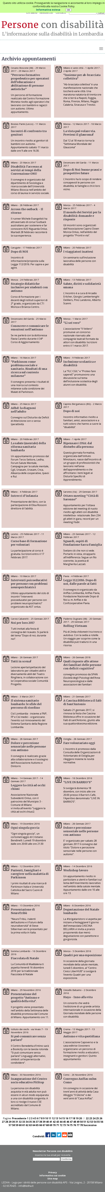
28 (6, 1121)
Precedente (19, 1118)
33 (23, 1121)
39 (44, 1121)
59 (16, 1125)
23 (90, 1118)
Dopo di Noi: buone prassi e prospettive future (82, 171)
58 (13, 1125)
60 (20, 1125)
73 (64, 1125)
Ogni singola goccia (25, 827)
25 (97, 1118)
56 (101, 1121)
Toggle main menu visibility (101, 48)
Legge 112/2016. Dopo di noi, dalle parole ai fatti (80, 581)
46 (67, 1121)
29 (10, 1121)
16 (66, 1118)
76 (74, 1125)
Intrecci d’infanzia (24, 496)
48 (74, 1121)
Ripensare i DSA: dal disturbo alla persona (78, 444)
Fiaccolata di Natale (25, 958)
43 (57, 1121)
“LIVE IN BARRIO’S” (77, 782)
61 (23, 1125)
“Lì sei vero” (72, 323)
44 (61, 1121)
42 (54, 1121)
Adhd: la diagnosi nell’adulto (23, 409)
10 (46, 1118)
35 (30, 1121)
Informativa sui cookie (52, 1175)
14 (60, 1118)
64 (33, 1125)
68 (47, 1125)
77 (78, 1125)
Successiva (90, 1125)
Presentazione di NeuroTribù (23, 911)
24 (94, 1118)
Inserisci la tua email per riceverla (52, 1154)
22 (87, 1118)
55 (98, 1121)
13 (56, 1118)
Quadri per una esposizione (82, 955)
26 (100, 1118)
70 (54, 1125)
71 (57, 1125)
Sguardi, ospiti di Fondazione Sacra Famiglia (82, 542)
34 (27, 1121)
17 (70, 1118)
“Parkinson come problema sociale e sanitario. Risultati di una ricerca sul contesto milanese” (29, 369)
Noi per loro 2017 (23, 623)
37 (37, 1121)
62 (27, 1125)
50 (81, 1121)
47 (71, 1121)
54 (95, 1121)
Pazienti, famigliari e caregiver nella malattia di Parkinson (30, 874)
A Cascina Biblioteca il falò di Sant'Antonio (82, 702)
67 (44, 1125)
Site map (52, 1178)
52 (88, 1121)
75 (71, 1125)
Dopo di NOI (19, 251)
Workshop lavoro (75, 870)
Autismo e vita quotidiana (81, 1036)
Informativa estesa (48, 9)
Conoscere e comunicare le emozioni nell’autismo (30, 327)
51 (84, 1121)
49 (78, 1121)
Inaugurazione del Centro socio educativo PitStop (29, 1080)
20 (80, 1118)
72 (61, 1125)
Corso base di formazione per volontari (29, 542)
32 (20, 1121)
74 (67, 1125)
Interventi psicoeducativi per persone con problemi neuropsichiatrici (29, 583)
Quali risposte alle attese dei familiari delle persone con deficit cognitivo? (82, 665)
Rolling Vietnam (75, 626)
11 (49, 1118)
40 (47, 1121)
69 (50, 1125)
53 (91, 1121)
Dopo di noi (71, 411)
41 (50, 1121)
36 (33, 1121)
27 (3, 1121)
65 (37, 1125)
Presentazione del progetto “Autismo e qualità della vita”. (25, 997)
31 (16, 1121)
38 (40, 1121)
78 (81, 1125)
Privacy (52, 1172)
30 (13, 1121)
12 (53, 1118)
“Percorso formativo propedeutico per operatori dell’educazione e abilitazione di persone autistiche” (30, 82)
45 (64, 1121)
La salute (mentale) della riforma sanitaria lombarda (28, 446)
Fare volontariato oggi (79, 743)
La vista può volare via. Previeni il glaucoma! (79, 132)
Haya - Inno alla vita (77, 997)
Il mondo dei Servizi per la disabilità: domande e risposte (82, 215)
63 (30, 1125)
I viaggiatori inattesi (78, 251)
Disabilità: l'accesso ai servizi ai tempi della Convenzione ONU (26, 170)
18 (73, 1118)
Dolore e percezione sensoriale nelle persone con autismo (28, 746)
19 (77, 1118)
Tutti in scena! (21, 661)
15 (63, 1118)
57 (10, 1125)
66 (40, 1125)
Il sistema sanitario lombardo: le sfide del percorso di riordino (26, 704)
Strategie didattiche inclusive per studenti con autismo (29, 287)
